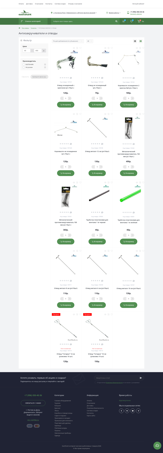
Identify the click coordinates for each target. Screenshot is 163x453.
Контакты (49, 4)
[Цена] (27, 51)
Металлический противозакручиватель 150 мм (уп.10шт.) (128, 154)
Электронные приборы (63, 433)
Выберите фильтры (39, 77)
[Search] (116, 21)
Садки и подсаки (60, 416)
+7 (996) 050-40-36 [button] (33, 395)
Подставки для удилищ (63, 423)
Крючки (57, 408)
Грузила (57, 403)
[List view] (135, 41)
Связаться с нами (33, 403)
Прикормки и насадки (62, 418)
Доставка (29, 4)
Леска (57, 411)
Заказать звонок (136, 14)
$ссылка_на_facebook (121, 411)
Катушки (58, 406)
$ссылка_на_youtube (133, 411)
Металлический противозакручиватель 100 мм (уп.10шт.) (66, 222)
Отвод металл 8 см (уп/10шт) (65, 288)
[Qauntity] (66, 98)
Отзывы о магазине (75, 4)
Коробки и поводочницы (63, 413)
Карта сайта (91, 416)
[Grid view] (141, 41)
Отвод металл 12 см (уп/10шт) (97, 151)
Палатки (57, 431)
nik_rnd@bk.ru (33, 420)
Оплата (21, 4)
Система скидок (60, 4)
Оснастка (33, 28)
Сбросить (25, 77)
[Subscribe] (141, 378)
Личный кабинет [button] (138, 4)
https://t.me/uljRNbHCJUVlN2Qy (138, 411)
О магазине (39, 4)
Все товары (25, 28)
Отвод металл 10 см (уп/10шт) (129, 288)
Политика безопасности (114, 383)
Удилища (58, 426)
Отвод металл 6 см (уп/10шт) (97, 288)
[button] (137, 12)
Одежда (57, 436)
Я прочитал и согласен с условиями (118, 382)
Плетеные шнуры (61, 428)
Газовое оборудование (63, 401)
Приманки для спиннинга (64, 421)
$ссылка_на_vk (127, 411)
